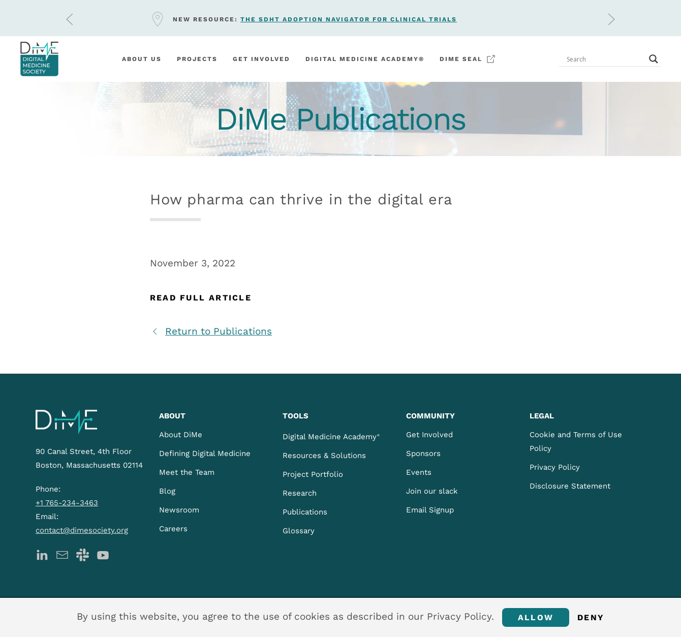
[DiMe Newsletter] (62, 554)
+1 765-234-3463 (67, 502)
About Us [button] (142, 59)
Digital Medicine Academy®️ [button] (364, 59)
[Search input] (605, 59)
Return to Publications (211, 331)
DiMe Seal (468, 59)
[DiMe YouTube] (103, 554)
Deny (590, 617)
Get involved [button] (261, 59)
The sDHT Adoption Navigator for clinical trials (348, 19)
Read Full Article (201, 297)
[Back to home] (39, 59)
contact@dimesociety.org (82, 530)
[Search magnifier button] (653, 59)
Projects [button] (197, 59)
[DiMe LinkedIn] (42, 554)
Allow (535, 617)
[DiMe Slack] (82, 554)
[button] (69, 19)
